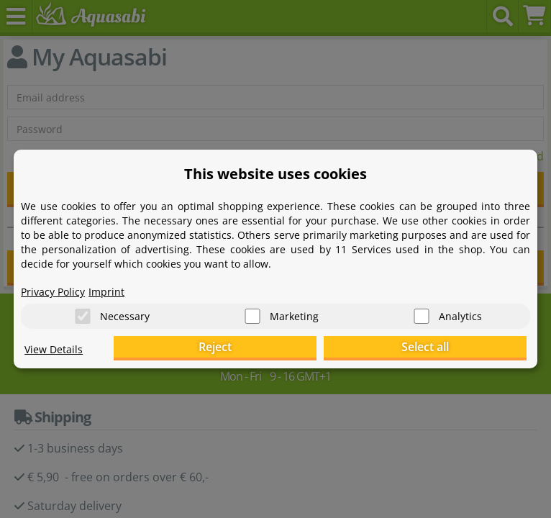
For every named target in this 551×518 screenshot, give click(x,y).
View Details (53, 349)
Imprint (106, 292)
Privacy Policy (53, 292)
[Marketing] (252, 316)
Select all (454, 347)
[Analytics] (421, 316)
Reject (303, 347)
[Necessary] (82, 316)
